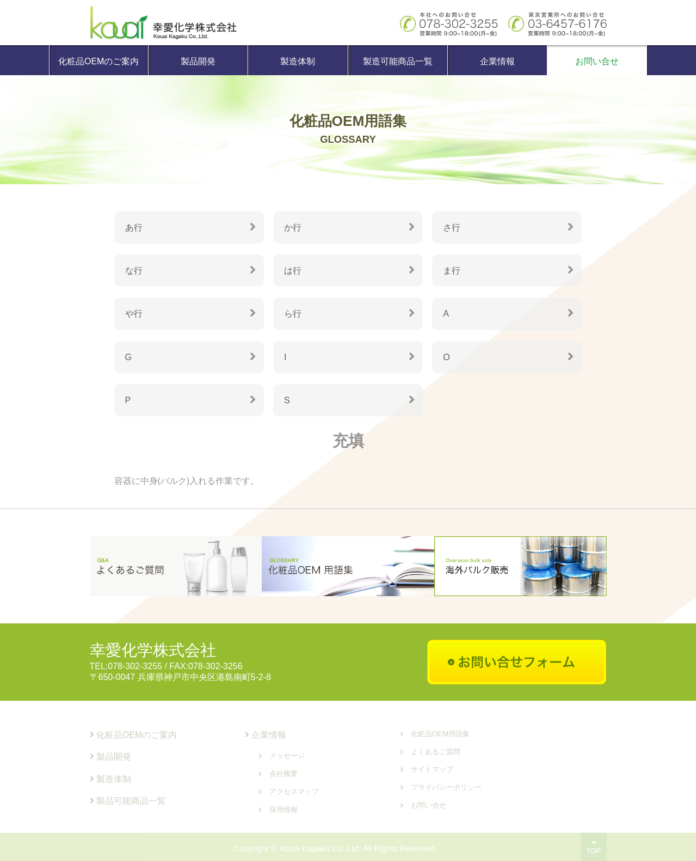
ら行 (292, 313)
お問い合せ (597, 61)
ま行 (451, 270)
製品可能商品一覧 (128, 800)
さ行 (451, 227)
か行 (292, 227)
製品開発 (198, 61)
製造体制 (297, 61)
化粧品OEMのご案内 (98, 61)
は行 (292, 270)
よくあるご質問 (435, 752)
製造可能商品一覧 (398, 61)
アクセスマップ (294, 791)
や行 (134, 313)
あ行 (134, 227)
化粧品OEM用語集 (440, 734)
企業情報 (497, 61)
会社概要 (283, 773)
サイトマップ (432, 769)
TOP (593, 847)
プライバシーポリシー (446, 787)
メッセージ (287, 755)
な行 (134, 270)
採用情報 (283, 809)
